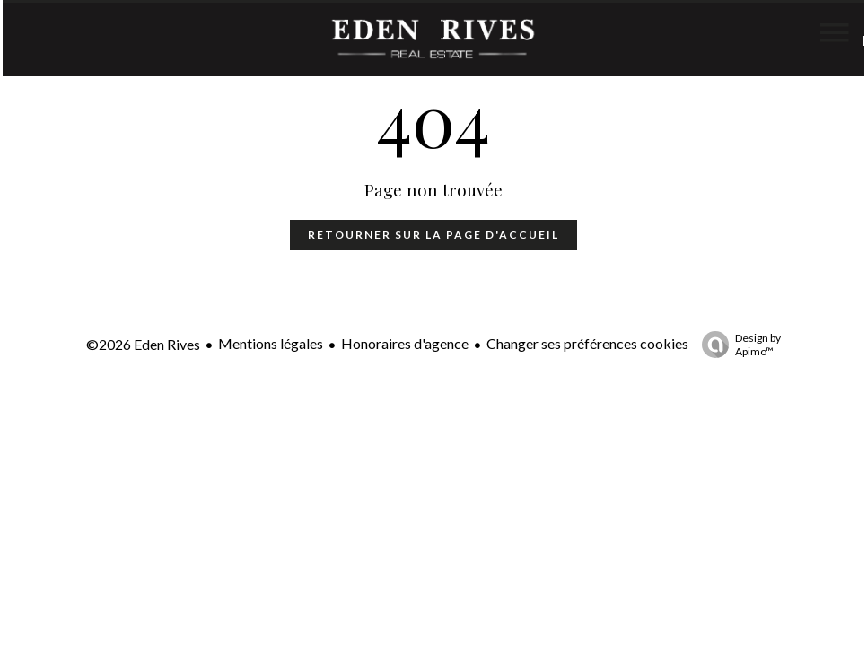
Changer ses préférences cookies (587, 343)
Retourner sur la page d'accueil (433, 234)
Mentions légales (270, 343)
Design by (737, 344)
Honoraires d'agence (405, 343)
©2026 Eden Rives (143, 344)
